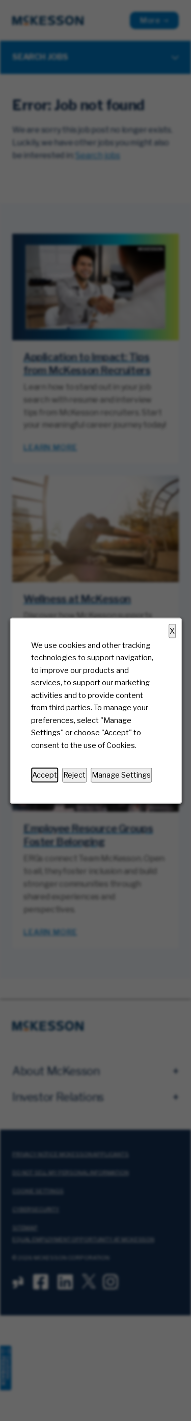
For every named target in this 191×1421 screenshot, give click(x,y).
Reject (74, 774)
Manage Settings (121, 774)
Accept (44, 774)
